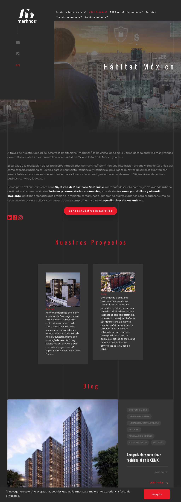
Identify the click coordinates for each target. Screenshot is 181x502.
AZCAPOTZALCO (138, 442)
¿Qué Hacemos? (98, 12)
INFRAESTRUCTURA (139, 416)
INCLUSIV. (158, 442)
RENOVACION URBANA (140, 436)
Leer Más (157, 482)
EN (18, 65)
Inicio (60, 12)
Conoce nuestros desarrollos (90, 211)
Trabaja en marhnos (69, 17)
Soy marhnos (135, 12)
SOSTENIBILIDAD (138, 410)
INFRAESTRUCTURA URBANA (144, 423)
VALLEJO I (134, 429)
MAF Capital (117, 12)
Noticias (151, 12)
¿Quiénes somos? (76, 12)
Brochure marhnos (96, 17)
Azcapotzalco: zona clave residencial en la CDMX (144, 457)
